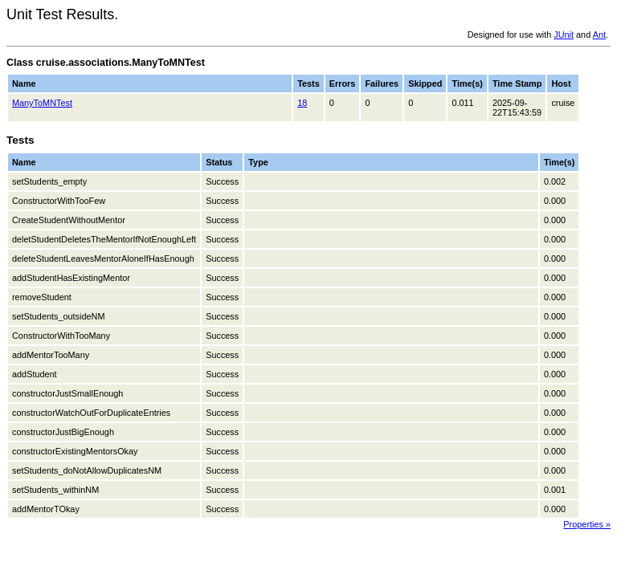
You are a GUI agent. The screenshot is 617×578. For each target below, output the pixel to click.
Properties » (587, 524)
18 (302, 103)
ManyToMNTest (42, 103)
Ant (599, 34)
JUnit (564, 34)
